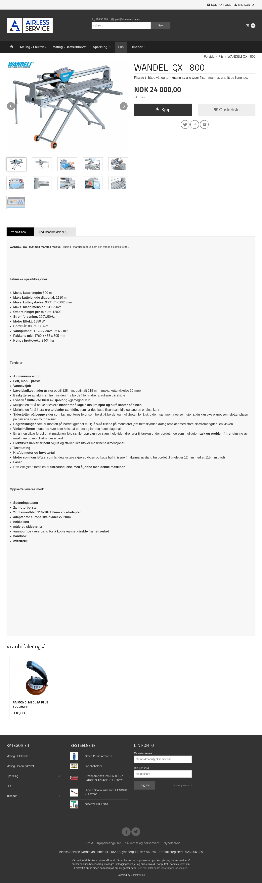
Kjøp (162, 109)
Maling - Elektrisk (33, 47)
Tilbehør (136, 47)
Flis (121, 47)
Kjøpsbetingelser (109, 843)
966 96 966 (100, 19)
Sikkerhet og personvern (142, 843)
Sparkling (100, 47)
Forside (209, 56)
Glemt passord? (182, 785)
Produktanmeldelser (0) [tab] (52, 231)
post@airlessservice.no (125, 19)
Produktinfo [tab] (18, 231)
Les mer (143, 867)
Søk (160, 25)
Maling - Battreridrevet (70, 47)
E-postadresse (143, 753)
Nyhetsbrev (172, 843)
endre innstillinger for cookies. (171, 867)
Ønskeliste (227, 109)
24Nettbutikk (138, 874)
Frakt (89, 843)
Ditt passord (141, 768)
